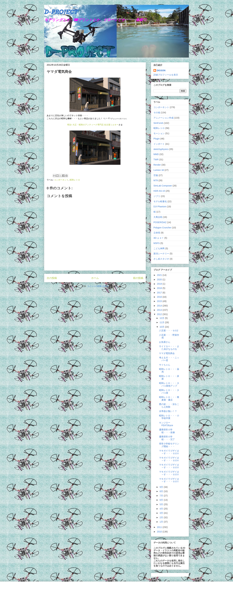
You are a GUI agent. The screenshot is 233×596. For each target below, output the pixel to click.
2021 (160, 275)
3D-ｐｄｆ (158, 238)
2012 (160, 314)
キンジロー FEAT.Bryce (166, 424)
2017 (160, 292)
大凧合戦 (157, 217)
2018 (160, 288)
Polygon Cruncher (162, 227)
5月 (162, 504)
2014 (160, 305)
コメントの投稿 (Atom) (97, 286)
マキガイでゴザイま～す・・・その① (169, 480)
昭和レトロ (75, 180)
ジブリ (156, 196)
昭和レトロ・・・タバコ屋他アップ (169, 384)
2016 (160, 297)
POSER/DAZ (159, 222)
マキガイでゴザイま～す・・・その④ (169, 459)
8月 (162, 491)
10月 (162, 327)
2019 (160, 284)
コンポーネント (61, 180)
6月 (162, 500)
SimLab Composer (162, 185)
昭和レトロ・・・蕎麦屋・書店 (169, 398)
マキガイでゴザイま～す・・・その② (169, 473)
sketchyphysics (160, 149)
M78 (155, 180)
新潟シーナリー (161, 253)
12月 (162, 318)
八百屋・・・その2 (168, 330)
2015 (160, 301)
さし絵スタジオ (161, 259)
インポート (159, 144)
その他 (156, 112)
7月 (162, 495)
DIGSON (161, 70)
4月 (162, 508)
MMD (156, 154)
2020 (160, 279)
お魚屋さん (164, 342)
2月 (162, 517)
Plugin (156, 138)
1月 (162, 521)
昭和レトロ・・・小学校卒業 (169, 417)
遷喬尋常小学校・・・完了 (167, 438)
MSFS (156, 243)
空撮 (155, 175)
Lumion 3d (158, 170)
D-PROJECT (61, 11)
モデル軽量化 (160, 201)
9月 (162, 487)
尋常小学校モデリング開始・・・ (169, 445)
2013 (160, 310)
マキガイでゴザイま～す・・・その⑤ (169, 452)
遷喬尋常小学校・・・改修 (167, 431)
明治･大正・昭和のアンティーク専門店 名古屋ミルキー (93, 125)
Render (157, 165)
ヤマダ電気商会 (167, 353)
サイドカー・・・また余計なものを (169, 347)
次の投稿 (52, 278)
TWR (156, 159)
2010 (160, 531)
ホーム (95, 278)
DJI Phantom (159, 206)
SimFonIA (158, 123)
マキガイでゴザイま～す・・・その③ (169, 466)
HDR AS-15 (159, 191)
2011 (160, 527)
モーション (159, 133)
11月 (162, 322)
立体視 (156, 232)
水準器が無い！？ (168, 411)
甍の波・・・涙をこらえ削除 (169, 405)
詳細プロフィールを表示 (165, 74)
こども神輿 (159, 248)
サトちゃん (164, 364)
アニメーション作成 (163, 117)
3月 (162, 513)
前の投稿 (138, 278)
